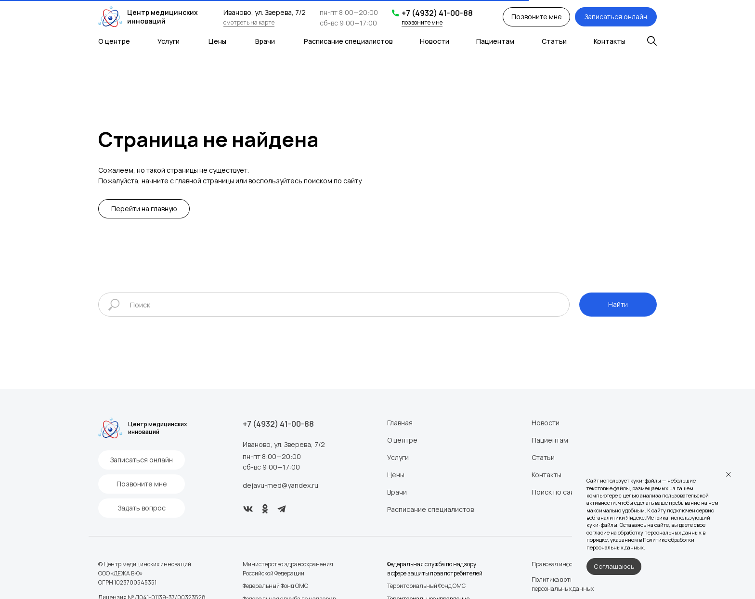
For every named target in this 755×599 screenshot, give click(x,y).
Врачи (265, 41)
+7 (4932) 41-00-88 (437, 13)
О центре (114, 41)
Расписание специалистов (348, 41)
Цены (217, 41)
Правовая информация (563, 564)
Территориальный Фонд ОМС (426, 586)
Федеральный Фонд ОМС (275, 586)
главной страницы (204, 180)
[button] (536, 16)
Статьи (554, 41)
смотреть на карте (248, 22)
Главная (400, 422)
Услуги (168, 41)
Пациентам (495, 41)
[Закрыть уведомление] (728, 474)
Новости (434, 41)
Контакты (609, 41)
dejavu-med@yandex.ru (280, 485)
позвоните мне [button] (422, 22)
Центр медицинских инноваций (162, 16)
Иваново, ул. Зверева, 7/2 (284, 444)
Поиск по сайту (556, 492)
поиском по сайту (333, 180)
